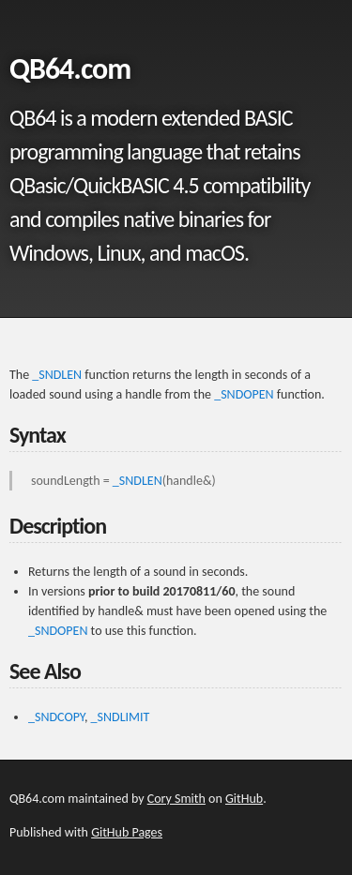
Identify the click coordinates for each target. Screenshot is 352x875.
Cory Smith (176, 799)
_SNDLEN (57, 375)
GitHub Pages (126, 832)
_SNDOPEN (243, 394)
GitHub (244, 799)
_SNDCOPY (56, 717)
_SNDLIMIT (120, 717)
